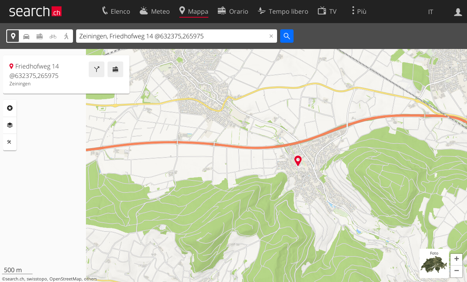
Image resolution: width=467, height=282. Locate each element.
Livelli (9, 125)
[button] (456, 260)
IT (430, 11)
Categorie (9, 108)
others (90, 279)
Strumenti (9, 142)
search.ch (14, 279)
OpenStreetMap (65, 279)
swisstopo (37, 279)
